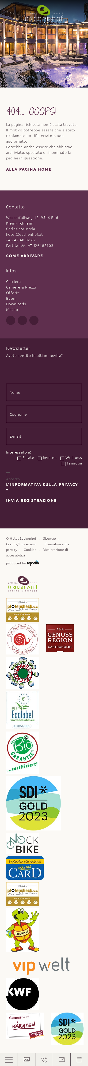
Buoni (11, 298)
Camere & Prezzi (21, 287)
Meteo (12, 309)
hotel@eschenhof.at (24, 234)
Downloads (16, 304)
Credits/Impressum (21, 544)
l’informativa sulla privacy (42, 487)
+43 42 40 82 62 (21, 240)
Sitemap (49, 538)
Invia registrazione (31, 500)
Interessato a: (18, 452)
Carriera (13, 281)
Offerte (13, 293)
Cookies (30, 550)
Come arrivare (24, 256)
